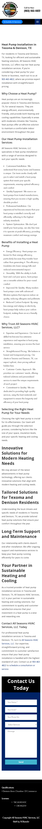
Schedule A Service (12, 22)
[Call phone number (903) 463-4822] (32, 9)
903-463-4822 (8, 79)
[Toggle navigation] (37, 22)
